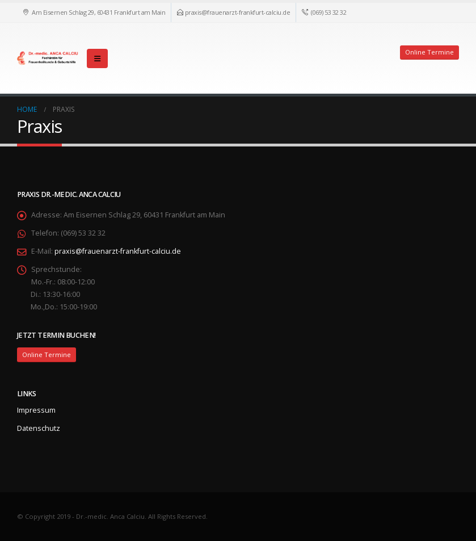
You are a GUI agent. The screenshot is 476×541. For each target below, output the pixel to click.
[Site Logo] (48, 58)
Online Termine (429, 52)
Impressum (36, 410)
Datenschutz (38, 428)
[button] (97, 58)
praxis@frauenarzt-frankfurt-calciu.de (117, 251)
